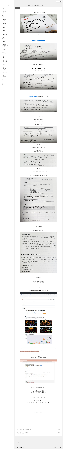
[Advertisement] (38, 412)
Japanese (4, 53)
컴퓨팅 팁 (4, 44)
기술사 (4, 71)
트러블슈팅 (4, 67)
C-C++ (4, 26)
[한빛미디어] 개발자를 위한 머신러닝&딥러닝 (22, 432)
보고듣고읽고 (4, 60)
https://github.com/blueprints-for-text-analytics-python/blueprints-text (38, 290)
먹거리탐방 (4, 76)
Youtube (23, 447)
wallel (60, 447)
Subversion (5, 42)
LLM (4, 20)
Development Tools (5, 45)
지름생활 (4, 56)
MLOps (4, 19)
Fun (2, 15)
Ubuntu (4, 9)
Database (4, 31)
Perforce (4, 41)
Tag (2, 80)
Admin (2, 83)
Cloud (4, 37)
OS (3, 8)
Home (2, 79)
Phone (4, 57)
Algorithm (4, 27)
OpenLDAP (4, 49)
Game (4, 16)
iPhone (4, 65)
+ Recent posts (18, 442)
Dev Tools (3, 30)
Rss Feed (17, 447)
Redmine (4, 48)
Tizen (4, 12)
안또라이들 (5, 72)
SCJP (4, 69)
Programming (4, 22)
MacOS (4, 11)
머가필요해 (7, 5)
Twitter (19, 447)
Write (2, 84)
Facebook (21, 447)
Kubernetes (5, 34)
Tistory (56, 447)
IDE (4, 46)
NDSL (4, 64)
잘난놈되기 (4, 68)
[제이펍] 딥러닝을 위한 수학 (20, 433)
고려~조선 (5, 61)
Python (4, 23)
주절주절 (4, 75)
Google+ (26, 447)
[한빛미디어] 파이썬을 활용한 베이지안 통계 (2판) (23, 429)
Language (3, 52)
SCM (3, 38)
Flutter (4, 24)
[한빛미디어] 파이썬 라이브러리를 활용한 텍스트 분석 (38, 5)
